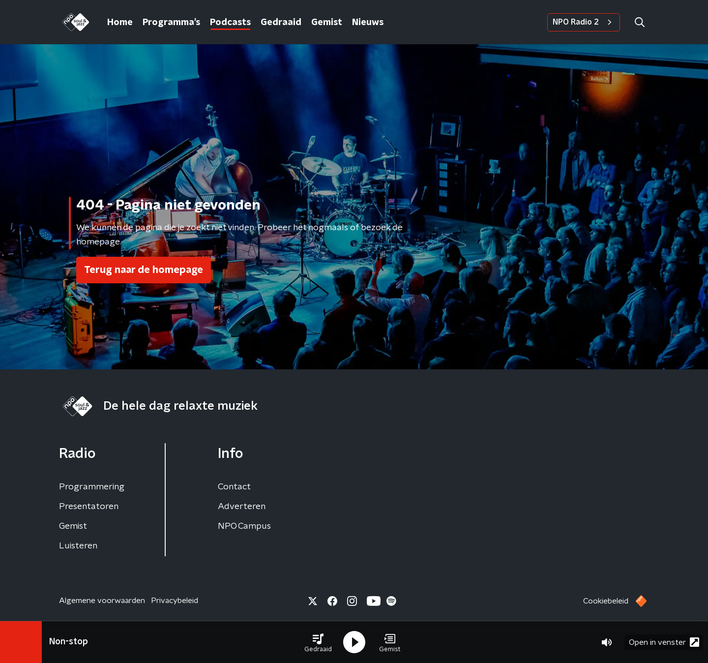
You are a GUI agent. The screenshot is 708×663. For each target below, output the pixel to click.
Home (120, 22)
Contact (234, 486)
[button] (318, 642)
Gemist (326, 22)
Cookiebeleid (605, 601)
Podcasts (230, 22)
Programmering (91, 486)
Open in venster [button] (664, 642)
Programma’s (171, 22)
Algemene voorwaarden (102, 600)
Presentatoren (88, 506)
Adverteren (242, 506)
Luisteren (78, 546)
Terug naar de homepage (143, 270)
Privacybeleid (174, 600)
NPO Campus (244, 526)
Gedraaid (281, 22)
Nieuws (368, 22)
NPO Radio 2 (584, 22)
